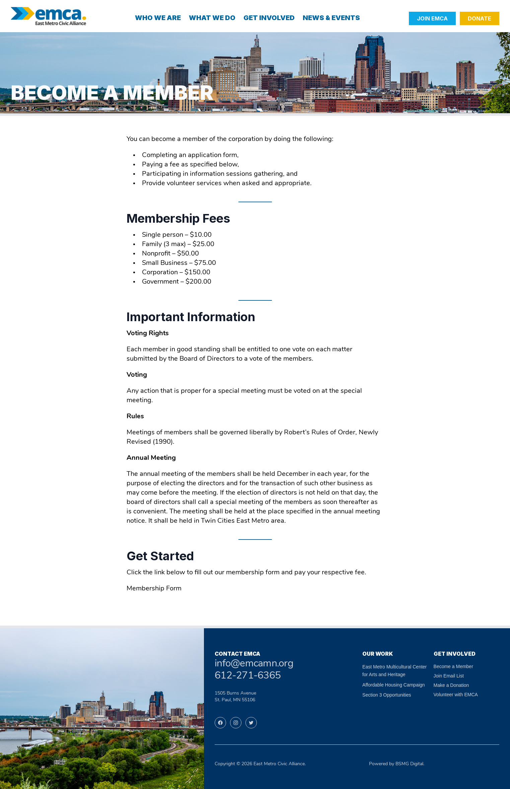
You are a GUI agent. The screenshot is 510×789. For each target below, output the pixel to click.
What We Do (212, 18)
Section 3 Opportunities (386, 695)
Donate (479, 18)
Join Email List (449, 675)
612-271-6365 (248, 676)
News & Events (331, 18)
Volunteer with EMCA (456, 694)
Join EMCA (432, 18)
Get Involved (269, 18)
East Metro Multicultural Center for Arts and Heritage (394, 670)
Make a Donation (451, 685)
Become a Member (453, 666)
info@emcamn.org (254, 664)
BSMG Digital (409, 764)
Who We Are (158, 18)
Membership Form (154, 588)
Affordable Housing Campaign (393, 685)
